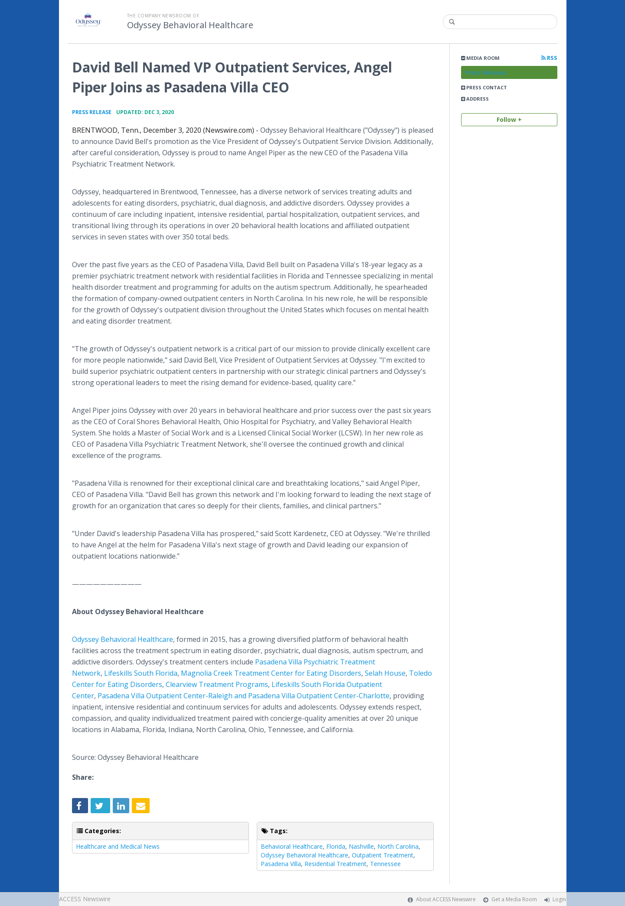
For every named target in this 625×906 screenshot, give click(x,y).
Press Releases (486, 72)
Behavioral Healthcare (292, 846)
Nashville (361, 846)
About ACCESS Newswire (446, 899)
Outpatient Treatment (382, 855)
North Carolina (398, 846)
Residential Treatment (335, 864)
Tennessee (385, 864)
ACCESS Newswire (85, 899)
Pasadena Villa (281, 864)
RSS (549, 58)
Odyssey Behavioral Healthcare (190, 25)
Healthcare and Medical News (118, 846)
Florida (335, 846)
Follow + (509, 119)
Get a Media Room (514, 899)
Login (559, 899)
